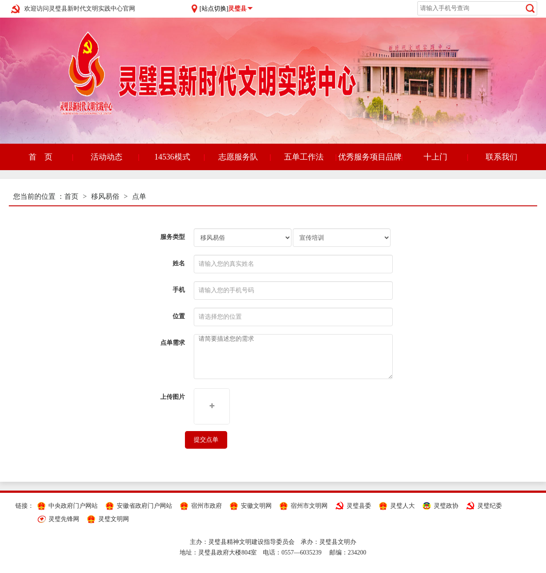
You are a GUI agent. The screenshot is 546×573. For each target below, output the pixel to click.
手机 (179, 289)
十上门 (435, 157)
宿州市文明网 (309, 505)
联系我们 (501, 157)
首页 (71, 196)
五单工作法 (304, 157)
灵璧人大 (402, 505)
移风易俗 (105, 196)
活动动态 (106, 157)
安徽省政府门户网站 (144, 505)
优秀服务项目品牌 (370, 157)
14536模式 (172, 157)
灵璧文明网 (113, 519)
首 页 (40, 157)
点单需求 (172, 342)
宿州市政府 (206, 505)
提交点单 (206, 439)
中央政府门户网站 (73, 505)
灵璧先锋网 (63, 519)
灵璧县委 (359, 505)
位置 (179, 316)
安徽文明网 (256, 505)
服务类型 (172, 237)
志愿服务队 (238, 157)
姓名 (179, 263)
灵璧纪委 (489, 505)
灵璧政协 (446, 505)
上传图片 (172, 397)
